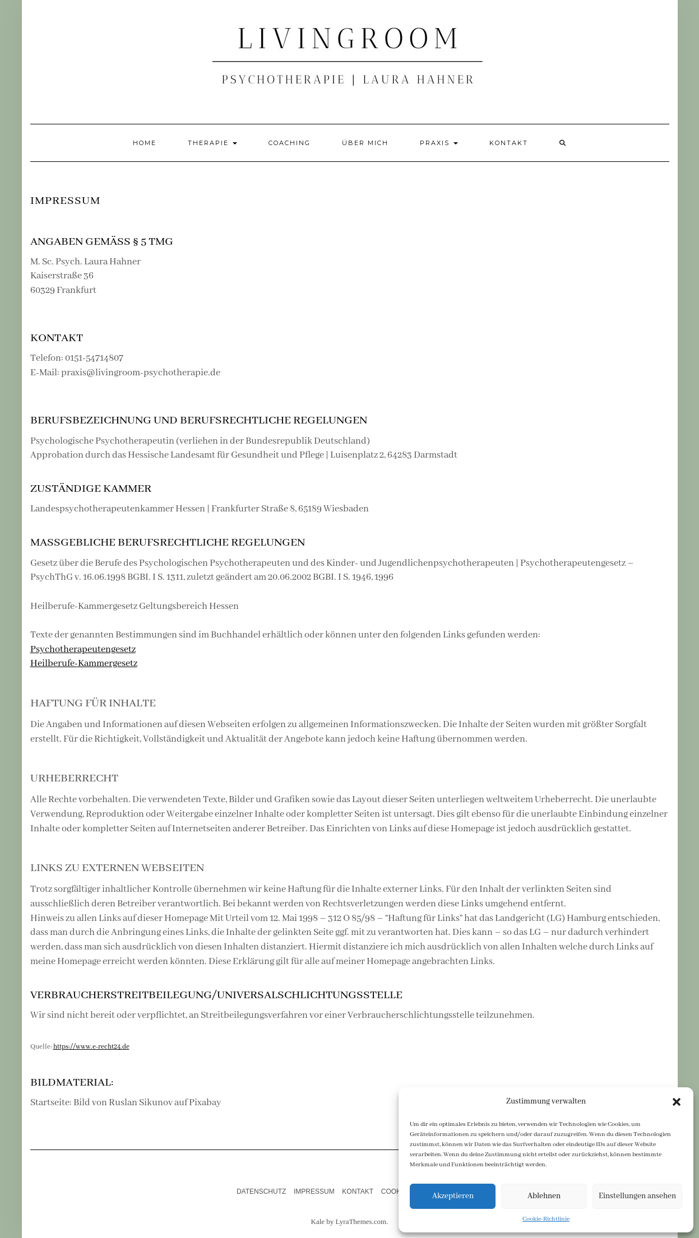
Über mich (365, 143)
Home (144, 143)
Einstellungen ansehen (637, 1196)
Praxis (439, 143)
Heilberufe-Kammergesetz (83, 663)
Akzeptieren (453, 1196)
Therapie (212, 143)
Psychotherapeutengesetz (83, 649)
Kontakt (508, 143)
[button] (676, 1101)
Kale (318, 1221)
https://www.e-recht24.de (91, 1046)
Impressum (314, 1191)
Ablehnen (544, 1196)
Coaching (290, 143)
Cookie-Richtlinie (546, 1219)
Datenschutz (261, 1191)
